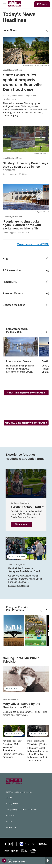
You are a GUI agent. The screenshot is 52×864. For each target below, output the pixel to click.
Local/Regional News (12, 70)
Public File (10, 816)
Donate (43, 4)
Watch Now (19, 524)
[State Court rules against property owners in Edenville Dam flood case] (26, 50)
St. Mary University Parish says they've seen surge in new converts (25, 166)
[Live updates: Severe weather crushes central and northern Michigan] (20, 346)
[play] (4, 860)
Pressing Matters (13, 293)
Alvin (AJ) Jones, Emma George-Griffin (19, 96)
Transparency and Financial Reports (21, 810)
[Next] (46, 332)
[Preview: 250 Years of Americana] (14, 731)
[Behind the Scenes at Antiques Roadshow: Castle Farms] (26, 548)
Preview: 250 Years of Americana (10, 747)
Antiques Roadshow (12, 741)
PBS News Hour (12, 270)
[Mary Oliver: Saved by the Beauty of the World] (26, 679)
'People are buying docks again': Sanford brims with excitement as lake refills (22, 225)
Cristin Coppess (10, 232)
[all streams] (48, 860)
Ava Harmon (8, 174)
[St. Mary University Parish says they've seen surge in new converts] (26, 139)
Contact (9, 798)
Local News (10, 30)
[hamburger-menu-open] (4, 4)
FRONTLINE (10, 282)
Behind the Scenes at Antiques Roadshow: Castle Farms (24, 571)
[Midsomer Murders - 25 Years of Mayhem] (35, 630)
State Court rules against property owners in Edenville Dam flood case (22, 82)
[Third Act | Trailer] (38, 731)
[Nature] (13, 630)
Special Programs (16, 564)
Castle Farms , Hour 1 (25, 507)
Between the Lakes (14, 305)
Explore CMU (11, 828)
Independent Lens (35, 741)
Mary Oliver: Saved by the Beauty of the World (21, 705)
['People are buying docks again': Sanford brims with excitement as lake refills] (26, 197)
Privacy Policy (12, 804)
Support (9, 822)
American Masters (11, 699)
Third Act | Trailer (37, 744)
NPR (5, 259)
